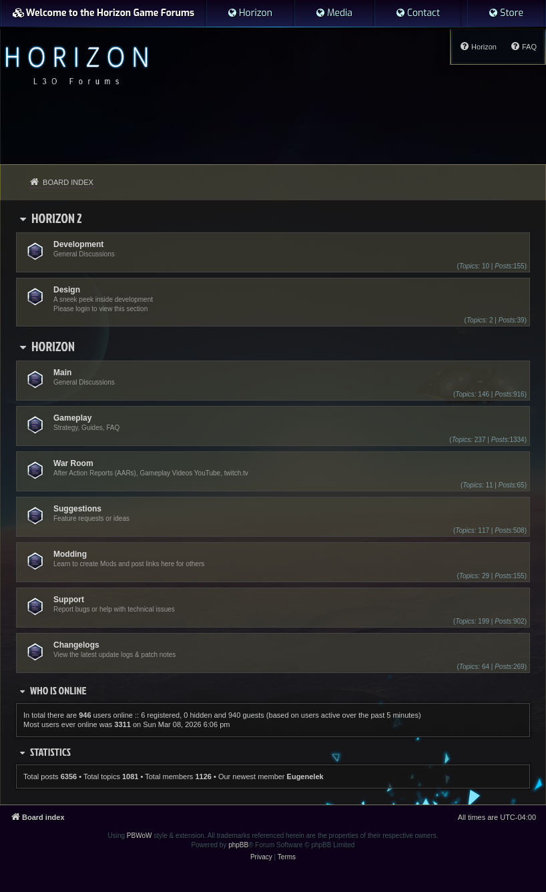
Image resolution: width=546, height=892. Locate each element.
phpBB (238, 845)
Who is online (58, 690)
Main (62, 372)
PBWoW (139, 835)
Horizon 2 (56, 217)
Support (68, 599)
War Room (73, 463)
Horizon (53, 346)
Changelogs (76, 645)
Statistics (50, 751)
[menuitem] (249, 13)
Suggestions (77, 508)
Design (66, 289)
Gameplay (72, 418)
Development (78, 244)
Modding (70, 554)
